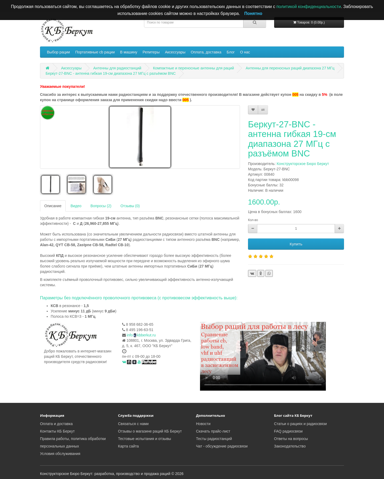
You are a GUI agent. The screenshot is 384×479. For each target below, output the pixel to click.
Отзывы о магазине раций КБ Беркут (150, 431)
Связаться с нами (133, 424)
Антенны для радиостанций (117, 68)
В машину (128, 52)
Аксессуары (175, 52)
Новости (203, 424)
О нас (245, 52)
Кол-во (253, 220)
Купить (296, 244)
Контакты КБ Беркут (57, 431)
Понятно (253, 13)
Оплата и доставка (56, 424)
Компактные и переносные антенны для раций (193, 68)
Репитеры (151, 52)
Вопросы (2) (100, 206)
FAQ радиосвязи (288, 431)
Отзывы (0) (130, 206)
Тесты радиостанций (214, 439)
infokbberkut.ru (141, 335)
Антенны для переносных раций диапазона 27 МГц (290, 68)
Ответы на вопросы (291, 439)
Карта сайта (128, 446)
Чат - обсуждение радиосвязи (221, 446)
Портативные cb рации (95, 52)
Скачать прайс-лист (213, 431)
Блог (231, 52)
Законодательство (290, 446)
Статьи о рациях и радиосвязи (300, 424)
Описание (52, 206)
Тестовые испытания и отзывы (144, 439)
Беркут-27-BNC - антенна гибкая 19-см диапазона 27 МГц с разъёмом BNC (111, 73)
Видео (75, 206)
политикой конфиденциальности (308, 6)
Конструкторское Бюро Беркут (303, 164)
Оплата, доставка (206, 52)
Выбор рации (58, 52)
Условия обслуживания (60, 453)
